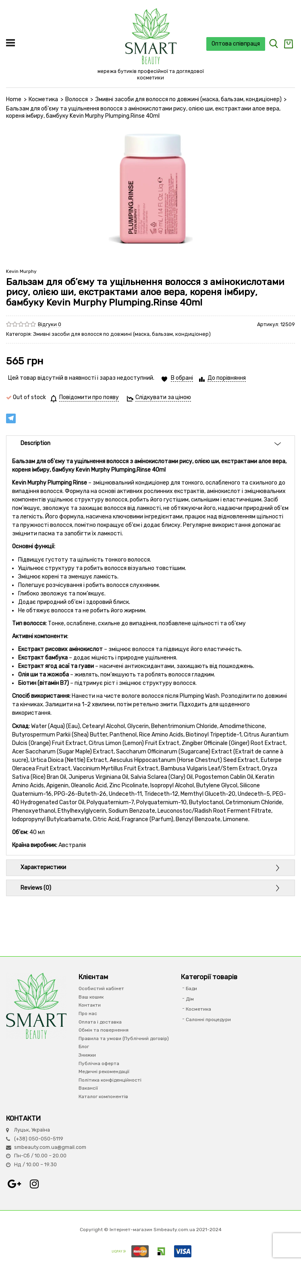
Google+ (14, 1184)
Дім (190, 999)
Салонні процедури (208, 1019)
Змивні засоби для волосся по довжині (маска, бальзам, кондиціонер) (188, 99)
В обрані (182, 378)
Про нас (88, 1013)
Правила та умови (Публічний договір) (124, 1038)
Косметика (43, 99)
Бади (191, 988)
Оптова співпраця (236, 43)
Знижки (87, 1055)
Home (13, 99)
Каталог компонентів (103, 1096)
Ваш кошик (91, 997)
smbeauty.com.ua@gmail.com (50, 1147)
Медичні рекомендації (104, 1071)
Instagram (34, 1184)
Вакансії (88, 1088)
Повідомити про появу (89, 397)
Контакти (90, 1005)
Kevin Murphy (21, 271)
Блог (84, 1046)
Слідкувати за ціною (163, 397)
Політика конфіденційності (110, 1080)
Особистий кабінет (101, 988)
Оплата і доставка (100, 1022)
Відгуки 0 (49, 324)
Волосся (76, 99)
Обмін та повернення (104, 1030)
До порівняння (227, 378)
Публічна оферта (99, 1063)
